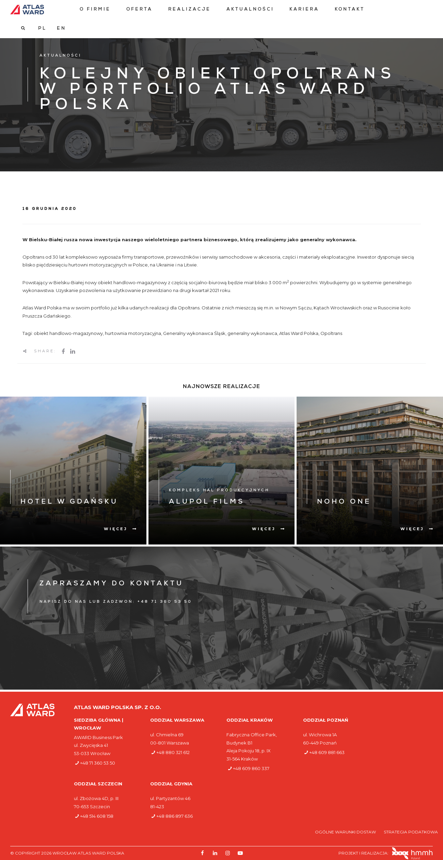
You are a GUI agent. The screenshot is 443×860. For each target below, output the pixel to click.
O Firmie (94, 9)
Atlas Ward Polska (298, 333)
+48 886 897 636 (174, 816)
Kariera (303, 9)
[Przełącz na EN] (423, 9)
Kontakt (349, 9)
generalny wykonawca (252, 333)
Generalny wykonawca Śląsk (194, 333)
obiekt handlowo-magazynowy (68, 333)
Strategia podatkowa (411, 831)
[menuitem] (94, 9)
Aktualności (249, 9)
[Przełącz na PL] (404, 9)
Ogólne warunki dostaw (346, 831)
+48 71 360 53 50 (97, 763)
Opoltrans (331, 333)
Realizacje (189, 9)
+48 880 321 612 (173, 752)
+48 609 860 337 (251, 768)
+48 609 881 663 (327, 752)
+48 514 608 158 (96, 816)
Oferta (139, 9)
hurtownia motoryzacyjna (133, 333)
